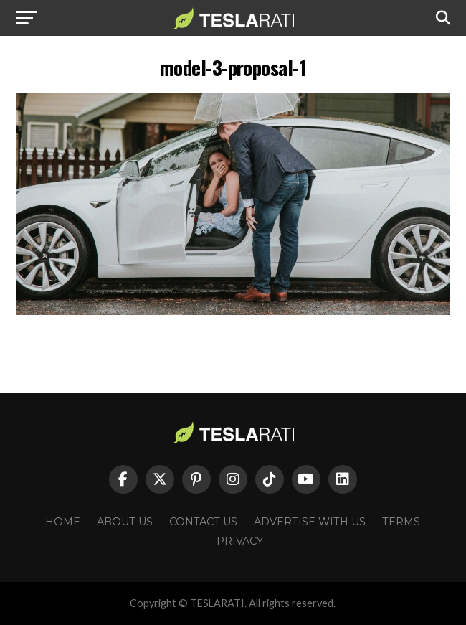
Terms (401, 521)
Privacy (240, 541)
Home (62, 521)
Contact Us (203, 521)
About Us (125, 521)
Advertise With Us (310, 521)
